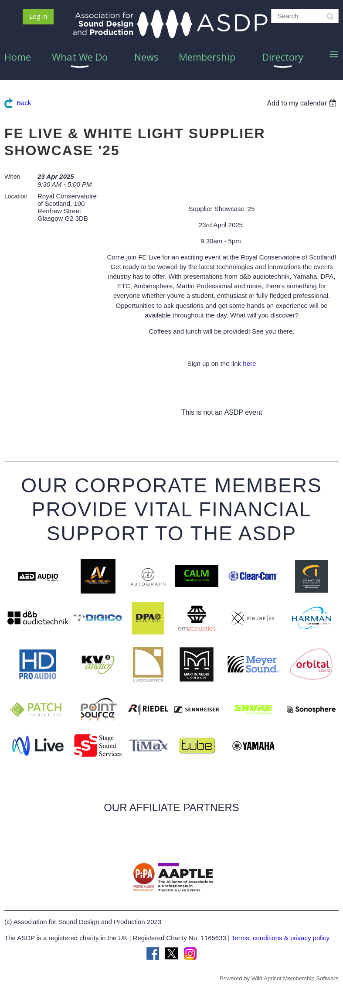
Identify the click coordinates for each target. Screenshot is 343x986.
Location (15, 196)
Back (24, 102)
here (249, 363)
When (12, 176)
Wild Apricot (266, 978)
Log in (38, 16)
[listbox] (303, 103)
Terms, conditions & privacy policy (280, 938)
